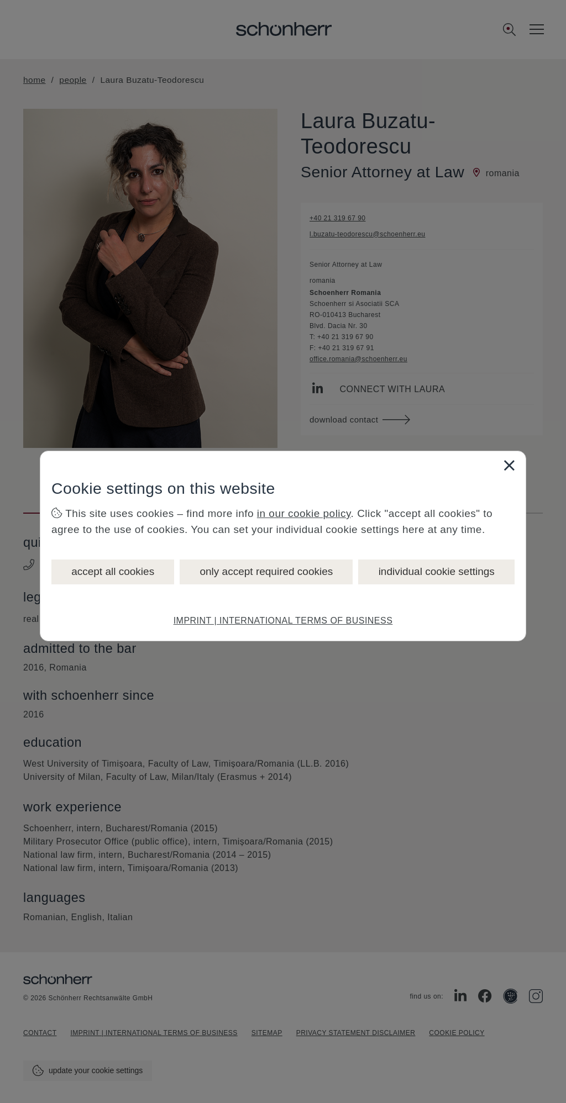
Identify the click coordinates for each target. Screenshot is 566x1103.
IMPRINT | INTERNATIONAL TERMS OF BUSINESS (283, 620)
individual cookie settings (437, 571)
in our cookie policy (304, 513)
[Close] (509, 465)
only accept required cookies (266, 571)
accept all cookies (112, 571)
